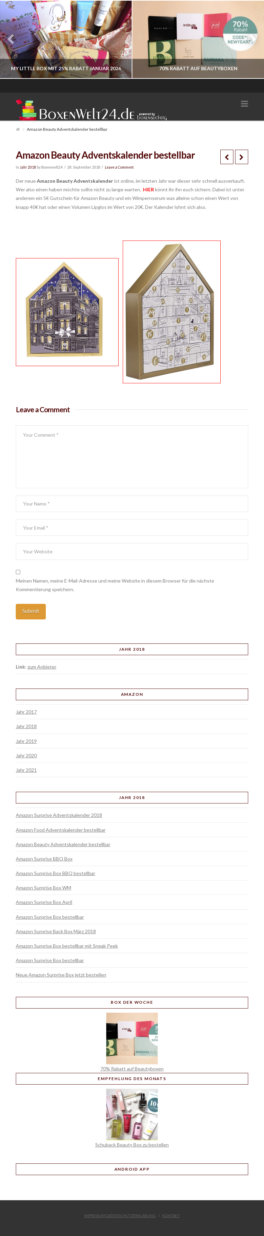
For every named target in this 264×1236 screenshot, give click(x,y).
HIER (148, 189)
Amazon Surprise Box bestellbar (50, 917)
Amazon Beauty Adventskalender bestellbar (63, 844)
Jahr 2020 (26, 755)
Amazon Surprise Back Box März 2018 (56, 931)
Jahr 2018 (28, 167)
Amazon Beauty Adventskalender (75, 181)
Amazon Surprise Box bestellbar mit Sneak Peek (67, 946)
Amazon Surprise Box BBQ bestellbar (55, 873)
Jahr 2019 (26, 741)
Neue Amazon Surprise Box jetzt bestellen (61, 975)
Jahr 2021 (26, 770)
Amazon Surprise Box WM (43, 888)
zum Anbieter (42, 667)
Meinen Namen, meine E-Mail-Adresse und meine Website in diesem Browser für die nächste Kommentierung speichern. (115, 585)
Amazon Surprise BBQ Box (44, 859)
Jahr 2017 (26, 712)
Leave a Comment (119, 167)
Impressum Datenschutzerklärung (120, 1215)
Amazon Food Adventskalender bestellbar (61, 830)
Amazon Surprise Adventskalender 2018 (59, 815)
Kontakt (171, 1215)
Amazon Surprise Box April (44, 902)
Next (249, 39)
